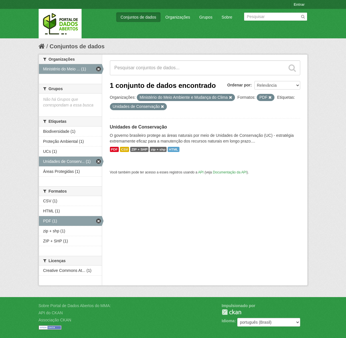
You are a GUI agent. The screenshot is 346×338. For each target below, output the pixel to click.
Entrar (299, 4)
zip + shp (158, 149)
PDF (114, 149)
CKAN (231, 312)
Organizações (177, 17)
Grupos (205, 17)
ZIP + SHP (139, 149)
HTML (173, 149)
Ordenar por (238, 85)
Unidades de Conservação (138, 126)
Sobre (227, 17)
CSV (124, 149)
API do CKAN (51, 313)
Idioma (228, 321)
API (200, 172)
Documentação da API (230, 172)
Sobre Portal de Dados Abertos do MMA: (75, 305)
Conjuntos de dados (138, 17)
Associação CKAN (55, 320)
